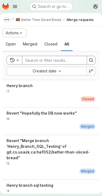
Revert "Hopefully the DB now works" (42, 113)
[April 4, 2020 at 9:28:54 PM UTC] (87, 171)
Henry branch (20, 85)
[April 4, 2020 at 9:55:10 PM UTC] (87, 126)
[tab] (10, 44)
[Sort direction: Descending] (91, 71)
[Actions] (14, 33)
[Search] (58, 60)
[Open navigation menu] (15, 6)
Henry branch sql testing (30, 185)
